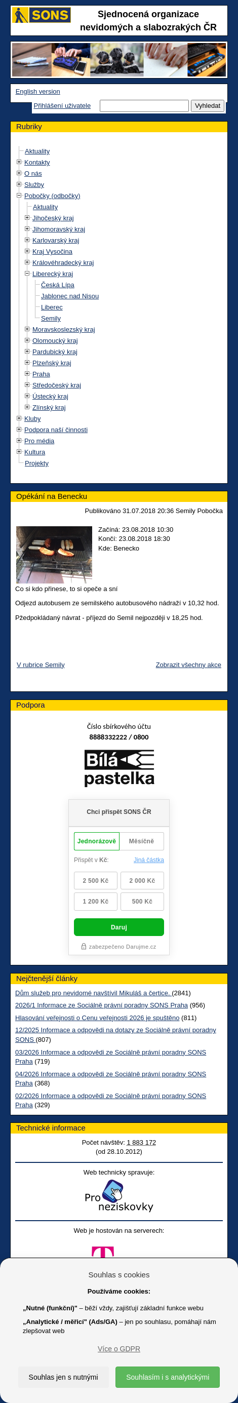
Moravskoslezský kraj (63, 329)
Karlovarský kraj (55, 240)
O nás (33, 173)
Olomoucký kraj (55, 340)
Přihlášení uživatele (62, 105)
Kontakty (37, 162)
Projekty (37, 463)
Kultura (34, 452)
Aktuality (37, 151)
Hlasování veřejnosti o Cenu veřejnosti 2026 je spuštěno (97, 1018)
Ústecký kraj (50, 396)
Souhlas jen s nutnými (63, 1377)
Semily (51, 318)
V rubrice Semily (41, 665)
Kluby (32, 418)
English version (38, 91)
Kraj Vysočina (52, 251)
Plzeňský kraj (51, 363)
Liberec (52, 307)
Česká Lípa (57, 285)
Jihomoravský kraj (58, 229)
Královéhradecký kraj (63, 262)
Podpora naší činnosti (56, 430)
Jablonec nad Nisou (70, 296)
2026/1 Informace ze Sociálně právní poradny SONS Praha (101, 1005)
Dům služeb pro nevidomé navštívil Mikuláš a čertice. (93, 993)
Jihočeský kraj (53, 218)
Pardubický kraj (54, 352)
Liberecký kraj (52, 274)
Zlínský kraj (49, 407)
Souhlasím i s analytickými (167, 1377)
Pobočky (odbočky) (52, 196)
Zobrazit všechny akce (188, 665)
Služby (34, 184)
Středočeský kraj (56, 385)
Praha (41, 374)
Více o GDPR (119, 1349)
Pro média (39, 441)
